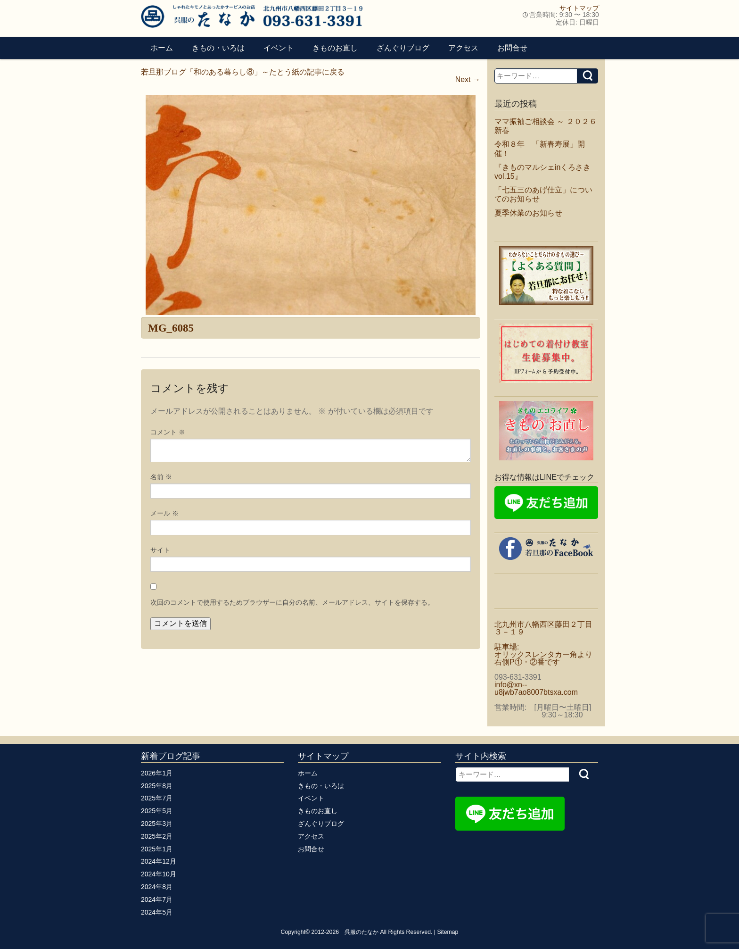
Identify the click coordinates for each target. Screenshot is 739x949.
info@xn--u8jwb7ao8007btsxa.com (536, 688)
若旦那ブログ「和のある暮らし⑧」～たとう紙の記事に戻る (243, 72)
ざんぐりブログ (403, 48)
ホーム (161, 48)
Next (467, 79)
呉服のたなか (361, 932)
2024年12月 (158, 861)
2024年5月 (156, 912)
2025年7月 (156, 798)
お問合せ (512, 48)
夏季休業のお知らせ (528, 213)
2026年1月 (156, 773)
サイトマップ (579, 8)
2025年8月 (156, 786)
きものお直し (335, 48)
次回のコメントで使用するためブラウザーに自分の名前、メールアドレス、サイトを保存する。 (292, 602)
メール (164, 513)
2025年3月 (156, 823)
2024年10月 (158, 874)
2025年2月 (156, 836)
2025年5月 (156, 811)
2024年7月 (156, 899)
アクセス (463, 48)
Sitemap (447, 932)
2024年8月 (156, 887)
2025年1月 (156, 849)
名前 (161, 477)
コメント (167, 432)
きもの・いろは (218, 48)
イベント (278, 48)
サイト (160, 550)
